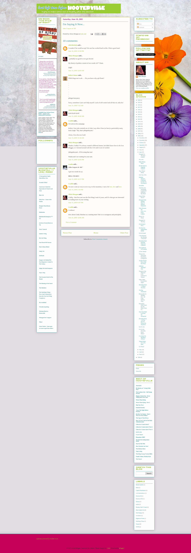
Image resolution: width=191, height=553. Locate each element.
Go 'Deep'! (141, 346)
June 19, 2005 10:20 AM (76, 116)
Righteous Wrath (140, 518)
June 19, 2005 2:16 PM (75, 190)
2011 (139, 121)
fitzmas (137, 501)
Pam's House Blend (44, 247)
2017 (139, 107)
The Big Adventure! (142, 290)
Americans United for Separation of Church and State (46, 188)
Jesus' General (43, 229)
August (141, 147)
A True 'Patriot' (142, 251)
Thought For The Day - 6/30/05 (142, 156)
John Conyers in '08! (69, 28)
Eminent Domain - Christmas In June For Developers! (143, 180)
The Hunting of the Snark (46, 283)
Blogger (121, 548)
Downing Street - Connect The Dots (143, 286)
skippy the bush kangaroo (46, 268)
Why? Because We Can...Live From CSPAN (142, 211)
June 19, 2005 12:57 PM (76, 179)
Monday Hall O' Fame (141, 507)
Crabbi (70, 121)
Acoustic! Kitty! (43, 182)
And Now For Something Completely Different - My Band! (143, 190)
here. (120, 187)
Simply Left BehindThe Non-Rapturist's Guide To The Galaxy (46, 262)
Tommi (137, 524)
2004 (139, 357)
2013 (139, 116)
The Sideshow (42, 288)
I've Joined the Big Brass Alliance (142, 337)
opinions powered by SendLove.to (47, 539)
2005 (139, 135)
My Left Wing (42, 238)
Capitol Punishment (141, 490)
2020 (139, 100)
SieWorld (41, 255)
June (140, 152)
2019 (139, 102)
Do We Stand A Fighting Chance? (143, 167)
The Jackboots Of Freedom (143, 248)
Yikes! (40, 322)
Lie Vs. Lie (141, 327)
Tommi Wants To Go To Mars (142, 343)
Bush (137, 487)
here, (111, 187)
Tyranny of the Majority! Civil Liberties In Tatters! (142, 274)
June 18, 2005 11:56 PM (76, 51)
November (142, 140)
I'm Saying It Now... (142, 224)
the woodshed (42, 302)
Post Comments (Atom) (99, 239)
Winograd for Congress (45, 317)
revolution (138, 515)
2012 (139, 119)
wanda (70, 164)
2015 (139, 112)
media (137, 504)
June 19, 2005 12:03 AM (76, 70)
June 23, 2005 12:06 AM (76, 218)
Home (96, 233)
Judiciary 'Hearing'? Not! (142, 267)
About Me (138, 371)
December (142, 138)
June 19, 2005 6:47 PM (75, 202)
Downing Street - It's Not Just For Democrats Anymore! (143, 321)
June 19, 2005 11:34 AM (76, 138)
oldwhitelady (72, 45)
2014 (139, 114)
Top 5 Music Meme (142, 171)
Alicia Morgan (73, 56)
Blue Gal (41, 195)
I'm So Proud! (142, 233)
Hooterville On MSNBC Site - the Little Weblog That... (142, 297)
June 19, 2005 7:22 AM (75, 105)
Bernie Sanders (139, 484)
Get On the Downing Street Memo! (142, 331)
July (140, 149)
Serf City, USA (142, 175)
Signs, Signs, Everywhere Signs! (143, 281)
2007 (139, 131)
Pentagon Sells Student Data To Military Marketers (142, 202)
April (140, 352)
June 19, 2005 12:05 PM (76, 159)
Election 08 (139, 496)
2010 (139, 124)
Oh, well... (141, 159)
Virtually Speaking (44, 307)
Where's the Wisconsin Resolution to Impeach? (143, 256)
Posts (139, 24)
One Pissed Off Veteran (45, 242)
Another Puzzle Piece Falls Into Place (143, 262)
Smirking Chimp (140, 521)
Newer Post (67, 233)
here (114, 187)
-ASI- (108, 548)
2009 (139, 126)
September (142, 145)
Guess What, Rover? (142, 196)
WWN (137, 527)
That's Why (42, 272)
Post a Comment (71, 222)
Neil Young (139, 512)
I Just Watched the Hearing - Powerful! (143, 237)
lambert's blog (43, 233)
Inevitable (141, 185)
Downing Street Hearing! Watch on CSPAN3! (143, 243)
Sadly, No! (41, 251)
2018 (139, 105)
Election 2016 (139, 498)
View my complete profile (142, 88)
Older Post (124, 233)
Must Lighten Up (140, 510)
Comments (140, 27)
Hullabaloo (42, 212)
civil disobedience (140, 493)
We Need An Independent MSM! (143, 229)
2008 (139, 128)
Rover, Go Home (141, 217)
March (141, 354)
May (140, 349)
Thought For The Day (142, 221)
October (141, 142)
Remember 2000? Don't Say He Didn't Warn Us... (143, 306)
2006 (139, 133)
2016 (139, 109)
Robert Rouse (73, 75)
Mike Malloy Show (142, 162)
